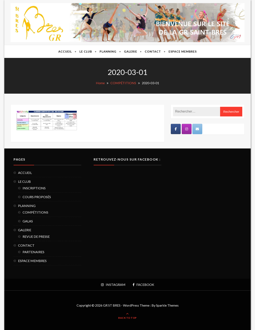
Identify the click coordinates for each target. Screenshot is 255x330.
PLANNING (108, 51)
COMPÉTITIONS (35, 212)
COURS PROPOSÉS (37, 197)
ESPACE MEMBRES (183, 51)
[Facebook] (176, 129)
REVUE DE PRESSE (36, 236)
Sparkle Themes (167, 305)
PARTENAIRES (33, 252)
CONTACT (153, 51)
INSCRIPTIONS (34, 188)
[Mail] (197, 129)
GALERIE (130, 51)
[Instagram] (187, 129)
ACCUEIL (65, 51)
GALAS (28, 221)
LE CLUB (85, 51)
